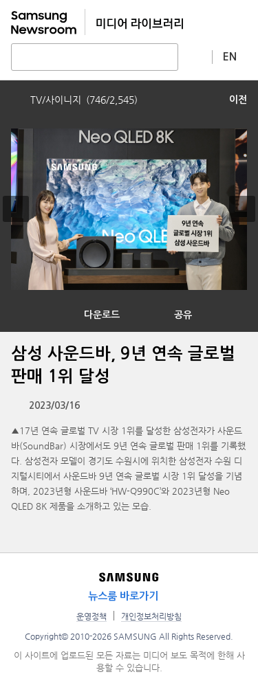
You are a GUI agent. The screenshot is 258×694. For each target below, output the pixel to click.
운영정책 (91, 616)
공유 (183, 315)
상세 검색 (195, 56)
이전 (238, 99)
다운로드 (102, 315)
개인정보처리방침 (151, 616)
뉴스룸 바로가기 (123, 596)
